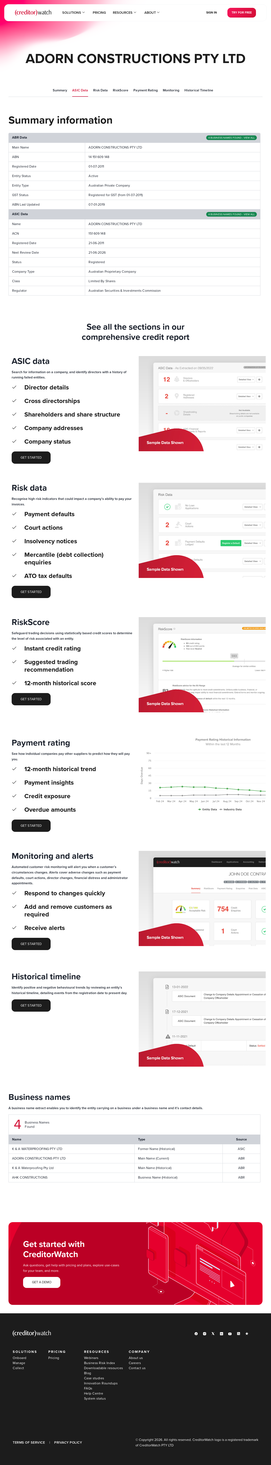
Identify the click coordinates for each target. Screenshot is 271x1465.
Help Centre (93, 1393)
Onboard (19, 1358)
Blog (87, 1373)
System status (95, 1398)
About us (136, 1358)
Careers (135, 1363)
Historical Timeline (198, 90)
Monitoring (171, 90)
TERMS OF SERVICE (29, 1442)
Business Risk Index (99, 1363)
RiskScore (120, 90)
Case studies (94, 1378)
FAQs (88, 1388)
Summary (60, 90)
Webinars (91, 1358)
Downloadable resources (103, 1368)
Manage (19, 1363)
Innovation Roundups (101, 1383)
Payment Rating (145, 90)
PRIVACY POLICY (68, 1442)
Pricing (99, 13)
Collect (18, 1368)
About (151, 13)
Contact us (137, 1368)
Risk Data (100, 90)
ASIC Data (80, 90)
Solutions (74, 13)
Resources (124, 13)
